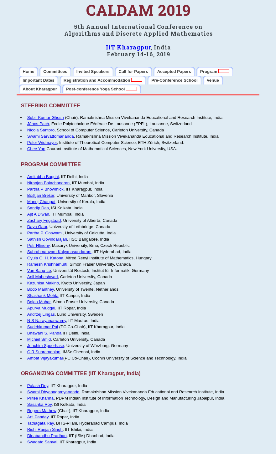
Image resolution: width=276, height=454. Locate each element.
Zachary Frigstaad (44, 220)
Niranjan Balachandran (48, 183)
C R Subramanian (43, 351)
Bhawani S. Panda (44, 333)
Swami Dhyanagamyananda (53, 392)
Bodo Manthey (40, 289)
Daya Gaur (37, 226)
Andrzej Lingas (41, 314)
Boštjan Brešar (41, 195)
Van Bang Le (39, 270)
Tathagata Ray (40, 423)
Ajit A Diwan (38, 214)
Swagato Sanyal (42, 442)
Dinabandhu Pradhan (47, 435)
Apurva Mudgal (41, 308)
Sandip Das (38, 208)
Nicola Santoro (41, 130)
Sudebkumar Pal (42, 326)
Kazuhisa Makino (43, 283)
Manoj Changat (41, 201)
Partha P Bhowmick (45, 189)
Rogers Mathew (41, 410)
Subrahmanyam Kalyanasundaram (59, 251)
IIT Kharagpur (128, 47)
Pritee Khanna (40, 398)
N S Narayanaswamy (46, 320)
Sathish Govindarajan (47, 239)
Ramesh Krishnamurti (47, 264)
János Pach (38, 123)
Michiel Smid (39, 339)
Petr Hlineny (38, 245)
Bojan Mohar (39, 301)
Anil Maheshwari (42, 276)
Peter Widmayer (42, 142)
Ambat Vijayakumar (45, 358)
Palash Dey (37, 385)
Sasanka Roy (39, 404)
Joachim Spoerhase (45, 345)
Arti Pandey (38, 417)
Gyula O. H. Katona (45, 258)
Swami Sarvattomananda (50, 136)
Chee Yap (36, 148)
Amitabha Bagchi (43, 176)
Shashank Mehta (43, 295)
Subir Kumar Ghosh (45, 117)
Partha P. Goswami (45, 233)
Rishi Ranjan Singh (45, 429)
